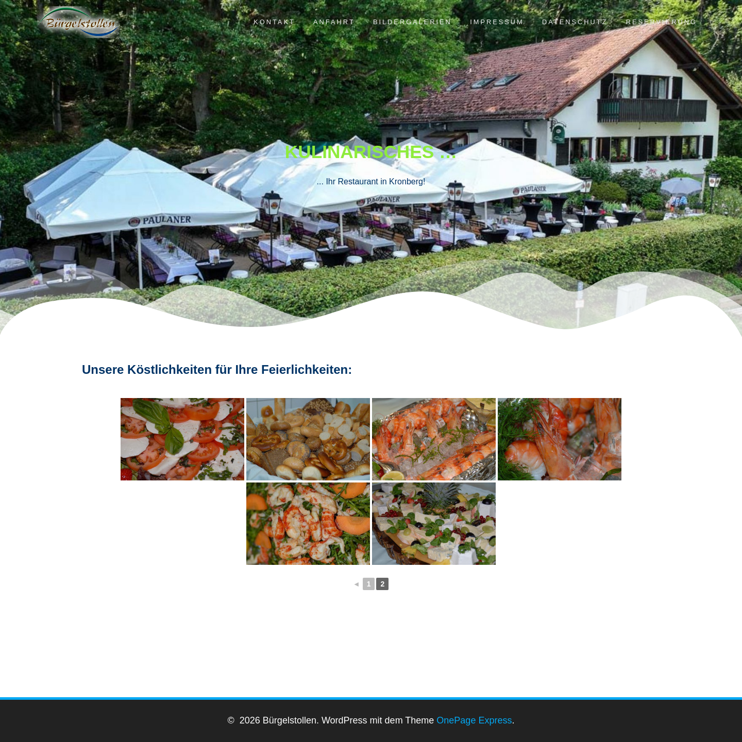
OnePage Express (474, 720)
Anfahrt (334, 22)
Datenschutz (575, 22)
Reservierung (661, 22)
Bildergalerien (412, 22)
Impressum (497, 22)
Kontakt (274, 22)
